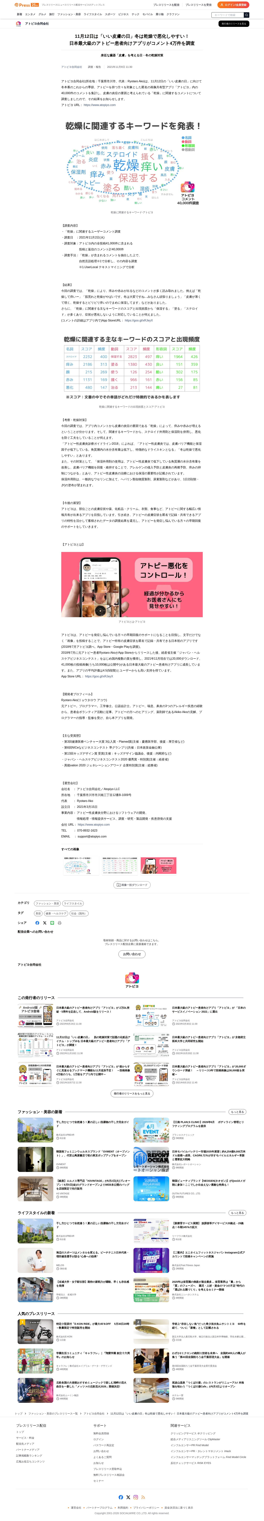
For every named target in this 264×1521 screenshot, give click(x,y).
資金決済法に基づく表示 (178, 1507)
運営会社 (76, 1507)
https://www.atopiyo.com (100, 105)
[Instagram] (135, 1497)
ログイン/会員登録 (233, 4)
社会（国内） (79, 913)
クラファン (173, 14)
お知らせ (98, 1463)
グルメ (42, 14)
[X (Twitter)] (45, 923)
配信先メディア (25, 1443)
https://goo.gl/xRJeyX (139, 320)
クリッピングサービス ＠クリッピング (193, 1433)
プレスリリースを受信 (198, 4)
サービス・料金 (25, 1437)
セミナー (98, 1480)
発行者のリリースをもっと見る (132, 1093)
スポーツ (110, 14)
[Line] (52, 923)
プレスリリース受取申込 (107, 1468)
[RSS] (143, 1497)
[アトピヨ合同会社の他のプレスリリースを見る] (234, 24)
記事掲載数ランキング (29, 1455)
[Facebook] (37, 923)
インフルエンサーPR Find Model (190, 1445)
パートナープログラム (100, 1507)
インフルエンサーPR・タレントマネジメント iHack (201, 1451)
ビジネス (123, 14)
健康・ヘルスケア (56, 913)
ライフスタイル (93, 14)
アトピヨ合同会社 (71, 66)
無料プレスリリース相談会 (109, 1474)
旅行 (51, 14)
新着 (19, 14)
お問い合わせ (132, 954)
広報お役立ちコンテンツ (30, 1461)
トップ (18, 1413)
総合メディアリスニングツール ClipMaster (195, 1439)
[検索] (246, 15)
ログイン (98, 1439)
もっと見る (237, 1111)
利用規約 (123, 1507)
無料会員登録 (101, 1433)
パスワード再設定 (103, 1445)
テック (135, 14)
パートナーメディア (28, 1449)
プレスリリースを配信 (166, 4)
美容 (38, 913)
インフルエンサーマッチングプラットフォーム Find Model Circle (208, 1457)
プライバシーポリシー (146, 1507)
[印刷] (59, 923)
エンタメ (30, 14)
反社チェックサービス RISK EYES (191, 1463)
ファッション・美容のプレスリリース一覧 (53, 1413)
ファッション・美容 (69, 14)
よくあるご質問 (102, 1457)
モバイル (147, 14)
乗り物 (160, 14)
